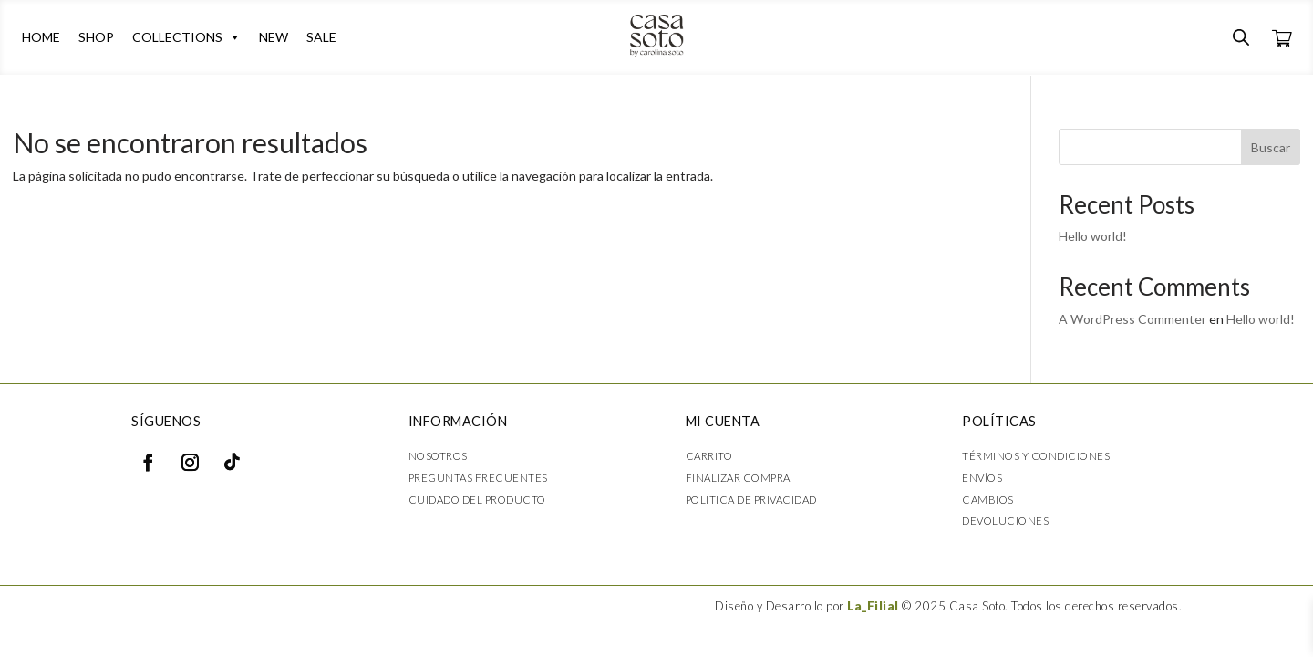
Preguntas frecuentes (478, 478)
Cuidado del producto (477, 500)
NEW (273, 37)
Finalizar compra (738, 478)
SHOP (96, 37)
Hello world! (1093, 236)
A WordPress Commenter (1132, 319)
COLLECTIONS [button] (186, 37)
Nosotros (438, 456)
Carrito (709, 456)
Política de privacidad (751, 500)
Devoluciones (1005, 521)
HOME (41, 37)
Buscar (1270, 147)
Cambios (988, 500)
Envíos (982, 478)
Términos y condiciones (1036, 456)
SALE (321, 37)
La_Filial (873, 606)
